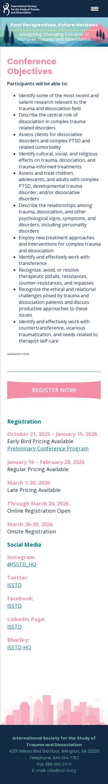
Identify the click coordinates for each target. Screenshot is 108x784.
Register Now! (54, 390)
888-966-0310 (58, 764)
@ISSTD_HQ (21, 564)
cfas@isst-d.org (61, 770)
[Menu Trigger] (95, 8)
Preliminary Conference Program (48, 448)
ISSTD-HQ (19, 647)
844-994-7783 (66, 757)
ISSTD (14, 585)
